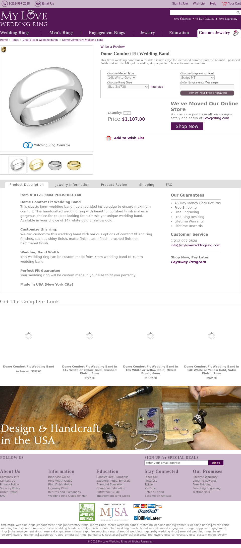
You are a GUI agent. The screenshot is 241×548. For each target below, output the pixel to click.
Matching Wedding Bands (157, 525)
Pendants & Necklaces (103, 534)
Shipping (146, 185)
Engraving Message (199, 82)
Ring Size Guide (59, 477)
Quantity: (115, 113)
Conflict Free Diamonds (112, 477)
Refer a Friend (154, 492)
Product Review (114, 185)
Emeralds (71, 534)
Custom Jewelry (214, 32)
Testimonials (201, 492)
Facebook (151, 477)
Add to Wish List (124, 138)
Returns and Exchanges (64, 492)
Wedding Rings (15, 32)
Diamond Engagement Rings (175, 528)
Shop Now (187, 126)
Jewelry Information (72, 185)
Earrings (126, 534)
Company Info (9, 477)
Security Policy (10, 488)
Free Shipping (182, 18)
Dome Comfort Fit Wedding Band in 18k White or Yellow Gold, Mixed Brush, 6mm (150, 370)
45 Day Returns (204, 18)
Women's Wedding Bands (193, 525)
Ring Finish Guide (60, 484)
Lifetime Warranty (205, 477)
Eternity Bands (88, 528)
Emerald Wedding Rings (195, 531)
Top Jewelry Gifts (159, 534)
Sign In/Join (180, 3)
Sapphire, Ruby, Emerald (113, 480)
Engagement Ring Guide (113, 495)
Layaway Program (188, 262)
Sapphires (46, 534)
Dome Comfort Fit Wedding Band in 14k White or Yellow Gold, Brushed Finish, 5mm (89, 370)
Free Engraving (228, 18)
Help (213, 3)
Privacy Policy (9, 484)
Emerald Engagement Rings (62, 531)
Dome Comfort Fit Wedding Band (82, 39)
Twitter (149, 484)
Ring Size (119, 82)
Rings (15, 39)
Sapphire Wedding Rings (99, 531)
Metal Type (121, 73)
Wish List (199, 3)
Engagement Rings (107, 32)
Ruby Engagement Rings (25, 531)
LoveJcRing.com (216, 118)
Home (4, 39)
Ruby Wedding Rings (164, 531)
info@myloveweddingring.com (195, 245)
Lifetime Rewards (205, 480)
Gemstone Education (110, 488)
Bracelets (140, 534)
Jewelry (147, 32)
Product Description (27, 185)
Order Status (9, 492)
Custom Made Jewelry (212, 534)
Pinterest (151, 480)
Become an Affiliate (158, 495)
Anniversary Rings (76, 525)
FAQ (169, 185)
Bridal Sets (147, 528)
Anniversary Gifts (183, 534)
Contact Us (7, 480)
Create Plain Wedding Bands (40, 39)
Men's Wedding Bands (123, 525)
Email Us (48, 3)
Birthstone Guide (108, 492)
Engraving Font (197, 73)
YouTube (150, 488)
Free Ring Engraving (207, 488)
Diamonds (31, 534)
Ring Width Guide (60, 480)
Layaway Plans (58, 488)
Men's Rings (61, 32)
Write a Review (112, 47)
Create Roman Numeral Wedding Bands (50, 528)
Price (114, 119)
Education (179, 32)
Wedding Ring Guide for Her (67, 495)
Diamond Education (110, 484)
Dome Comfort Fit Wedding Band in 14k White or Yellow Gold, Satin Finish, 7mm (211, 370)
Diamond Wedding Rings (133, 531)
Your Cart (234, 3)
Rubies (59, 534)
